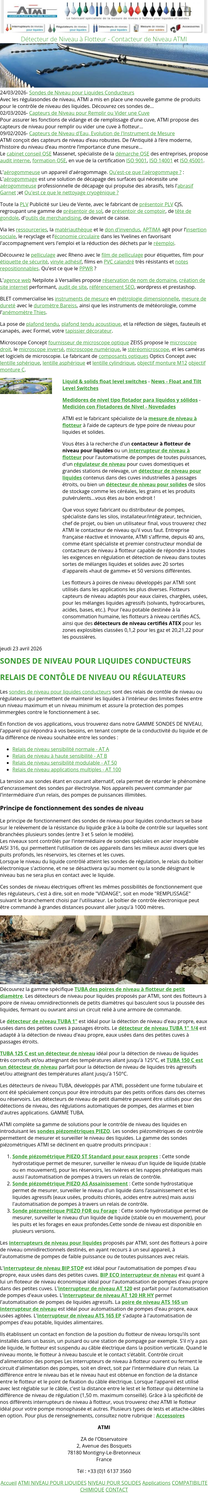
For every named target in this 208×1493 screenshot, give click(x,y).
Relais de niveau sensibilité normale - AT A (60, 749)
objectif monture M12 (162, 362)
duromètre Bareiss (55, 305)
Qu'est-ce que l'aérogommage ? (145, 172)
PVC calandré (119, 261)
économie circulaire (77, 236)
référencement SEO (111, 287)
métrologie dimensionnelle (148, 298)
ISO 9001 (136, 160)
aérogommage (20, 179)
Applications (156, 1482)
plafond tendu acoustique (91, 324)
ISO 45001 (191, 160)
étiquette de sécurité (24, 261)
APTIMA (152, 229)
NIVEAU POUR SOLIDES (114, 1482)
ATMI (24, 1482)
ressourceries (31, 229)
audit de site (72, 287)
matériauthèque (73, 229)
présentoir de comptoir (139, 211)
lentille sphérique (20, 362)
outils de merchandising (52, 217)
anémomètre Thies (24, 312)
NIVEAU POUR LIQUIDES (58, 1482)
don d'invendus (122, 229)
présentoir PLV (156, 204)
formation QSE (49, 160)
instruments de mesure (82, 298)
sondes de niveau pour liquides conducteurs (60, 691)
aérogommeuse (22, 172)
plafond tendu (42, 324)
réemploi (164, 243)
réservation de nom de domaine (139, 280)
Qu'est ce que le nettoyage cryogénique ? (71, 192)
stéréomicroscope (148, 349)
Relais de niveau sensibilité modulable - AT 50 (64, 762)
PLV (24, 204)
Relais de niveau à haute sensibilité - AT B (59, 756)
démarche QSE (132, 153)
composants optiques (124, 356)
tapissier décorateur (88, 330)
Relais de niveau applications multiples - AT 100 (66, 769)
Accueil (9, 1482)
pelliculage (43, 254)
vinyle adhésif (66, 261)
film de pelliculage (122, 254)
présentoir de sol (82, 211)
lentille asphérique (63, 362)
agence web (17, 280)
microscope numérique (93, 349)
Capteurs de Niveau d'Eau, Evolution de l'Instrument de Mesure (102, 133)
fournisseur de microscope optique (88, 342)
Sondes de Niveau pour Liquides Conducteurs (81, 92)
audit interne (15, 160)
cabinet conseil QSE (29, 153)
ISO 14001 (161, 160)
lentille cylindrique (114, 362)
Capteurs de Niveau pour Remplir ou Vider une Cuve (89, 113)
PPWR (86, 268)
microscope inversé (41, 349)
